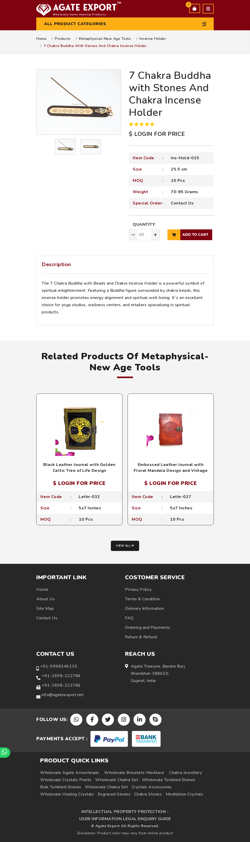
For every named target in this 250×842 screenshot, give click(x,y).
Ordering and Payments (147, 627)
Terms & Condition (142, 599)
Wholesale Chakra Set (116, 780)
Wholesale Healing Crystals (67, 794)
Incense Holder (152, 39)
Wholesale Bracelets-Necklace (134, 772)
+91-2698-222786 (61, 676)
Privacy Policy (138, 589)
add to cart (187, 234)
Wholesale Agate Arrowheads (69, 772)
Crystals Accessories (152, 787)
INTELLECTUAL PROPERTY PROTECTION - (125, 812)
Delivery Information (144, 608)
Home (41, 39)
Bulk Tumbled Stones (60, 787)
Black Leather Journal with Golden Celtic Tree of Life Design (79, 467)
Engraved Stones (114, 794)
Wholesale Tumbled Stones (168, 780)
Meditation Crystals (184, 794)
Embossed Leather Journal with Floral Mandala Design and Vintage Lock (171, 470)
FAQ (129, 618)
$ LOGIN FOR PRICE (157, 134)
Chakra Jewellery (185, 772)
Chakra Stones (148, 794)
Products (62, 39)
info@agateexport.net (63, 695)
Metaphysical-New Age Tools (105, 39)
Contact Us (182, 203)
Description (56, 264)
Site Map (45, 608)
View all (125, 546)
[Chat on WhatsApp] (5, 752)
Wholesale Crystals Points (66, 780)
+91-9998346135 (58, 666)
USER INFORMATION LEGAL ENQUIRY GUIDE (125, 819)
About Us (45, 599)
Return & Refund (141, 637)
